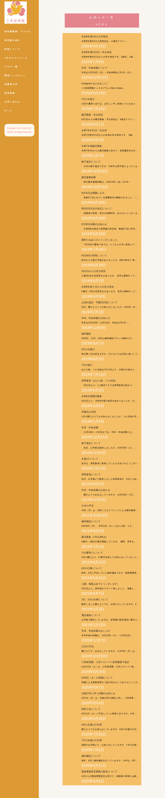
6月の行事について (91, 568)
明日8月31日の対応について (96, 208)
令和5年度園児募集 (91, 396)
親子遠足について (91, 161)
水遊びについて (89, 459)
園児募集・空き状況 (92, 114)
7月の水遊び (88, 99)
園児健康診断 (88, 177)
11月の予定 (87, 505)
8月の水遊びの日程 (91, 724)
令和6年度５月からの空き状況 (97, 287)
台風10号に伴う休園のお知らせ (98, 693)
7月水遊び (86, 365)
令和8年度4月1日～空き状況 (96, 52)
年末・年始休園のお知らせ (95, 490)
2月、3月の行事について (94, 599)
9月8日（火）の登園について (97, 677)
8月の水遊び (88, 349)
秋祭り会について (91, 709)
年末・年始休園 (89, 427)
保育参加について (91, 474)
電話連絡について (91, 615)
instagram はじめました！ (95, 83)
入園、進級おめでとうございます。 (100, 584)
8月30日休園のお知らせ (94, 224)
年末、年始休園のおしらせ (95, 631)
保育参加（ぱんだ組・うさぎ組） (99, 380)
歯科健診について (91, 521)
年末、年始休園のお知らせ (95, 318)
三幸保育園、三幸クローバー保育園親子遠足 (105, 662)
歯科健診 (86, 333)
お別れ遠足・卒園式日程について (99, 302)
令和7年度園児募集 (91, 146)
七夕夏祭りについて (92, 552)
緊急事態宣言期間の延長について (99, 771)
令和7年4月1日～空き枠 (94, 130)
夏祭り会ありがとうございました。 (100, 240)
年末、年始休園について (94, 68)
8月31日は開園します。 (94, 193)
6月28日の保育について (94, 255)
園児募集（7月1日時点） (94, 537)
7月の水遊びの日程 (91, 740)
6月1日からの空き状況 (93, 271)
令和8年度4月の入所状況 (94, 36)
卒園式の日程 (88, 412)
